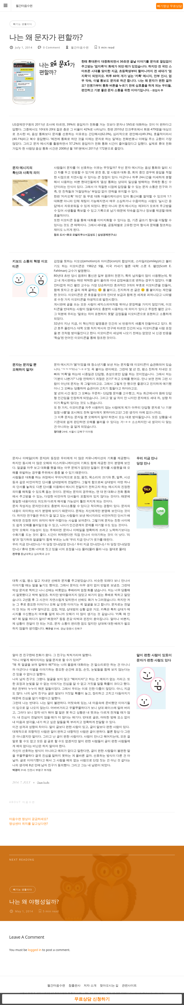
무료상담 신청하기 (91, 999)
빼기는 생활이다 (22, 24)
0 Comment (51, 47)
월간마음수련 (24, 5)
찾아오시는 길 (109, 985)
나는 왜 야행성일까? (34, 901)
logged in (34, 950)
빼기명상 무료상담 (169, 6)
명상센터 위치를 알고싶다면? (28, 823)
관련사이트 (129, 985)
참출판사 (74, 985)
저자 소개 (90, 985)
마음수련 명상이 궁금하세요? (28, 819)
